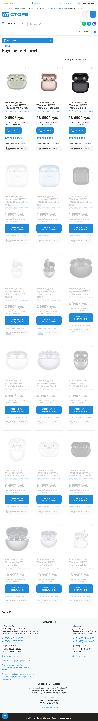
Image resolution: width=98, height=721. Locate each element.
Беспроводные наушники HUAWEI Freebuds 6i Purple (48, 383)
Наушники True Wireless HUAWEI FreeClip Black (14, 562)
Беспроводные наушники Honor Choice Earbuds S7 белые (15, 292)
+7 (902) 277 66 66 (13, 641)
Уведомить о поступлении (17, 228)
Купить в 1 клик (13, 137)
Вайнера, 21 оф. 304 (37, 8)
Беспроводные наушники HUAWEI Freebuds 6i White (16, 383)
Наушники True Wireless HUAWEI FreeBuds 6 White (14, 473)
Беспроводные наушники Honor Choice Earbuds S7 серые (47, 292)
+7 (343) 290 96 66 (19, 8)
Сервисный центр (88, 3)
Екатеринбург (8, 3)
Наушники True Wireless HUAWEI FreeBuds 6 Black (78, 383)
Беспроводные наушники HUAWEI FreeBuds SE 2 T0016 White (16, 200)
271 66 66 (58, 8)
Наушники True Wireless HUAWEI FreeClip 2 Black (78, 105)
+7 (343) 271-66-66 (84, 638)
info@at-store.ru (11, 656)
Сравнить (27, 67)
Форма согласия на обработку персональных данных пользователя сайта (18, 667)
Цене (84, 59)
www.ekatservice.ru (49, 707)
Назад (7, 46)
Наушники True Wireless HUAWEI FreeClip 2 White (78, 562)
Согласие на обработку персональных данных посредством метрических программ (18, 676)
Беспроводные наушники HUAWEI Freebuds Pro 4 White (48, 473)
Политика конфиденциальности (16, 660)
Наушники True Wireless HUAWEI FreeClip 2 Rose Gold (48, 105)
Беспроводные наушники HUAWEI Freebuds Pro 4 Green (16, 105)
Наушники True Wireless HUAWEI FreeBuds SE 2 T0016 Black (80, 200)
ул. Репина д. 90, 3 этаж (77, 8)
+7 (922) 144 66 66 (84, 641)
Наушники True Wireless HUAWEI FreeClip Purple (46, 562)
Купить (16, 130)
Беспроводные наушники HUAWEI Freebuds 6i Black (80, 291)
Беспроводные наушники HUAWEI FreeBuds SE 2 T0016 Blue (48, 200)
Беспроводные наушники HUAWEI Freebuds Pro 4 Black (80, 473)
